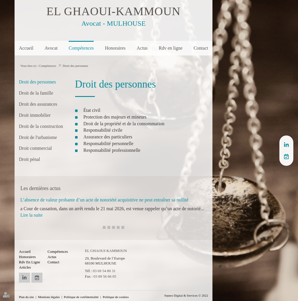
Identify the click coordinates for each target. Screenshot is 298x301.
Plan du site (26, 297)
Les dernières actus (40, 188)
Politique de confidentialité (81, 297)
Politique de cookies (116, 297)
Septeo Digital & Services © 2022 (186, 295)
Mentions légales (49, 297)
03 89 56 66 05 (104, 276)
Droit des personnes (75, 65)
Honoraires (115, 48)
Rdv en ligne (170, 48)
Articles (25, 267)
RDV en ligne (286, 156)
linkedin (286, 144)
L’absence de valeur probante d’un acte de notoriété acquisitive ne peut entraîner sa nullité (104, 199)
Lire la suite (31, 215)
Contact (201, 48)
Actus (142, 48)
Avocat (51, 48)
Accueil (26, 48)
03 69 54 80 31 (104, 271)
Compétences (81, 48)
